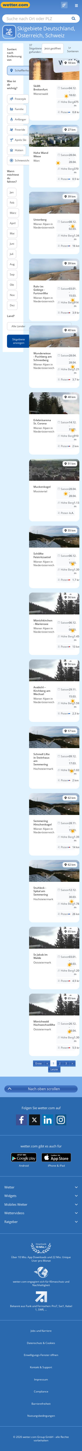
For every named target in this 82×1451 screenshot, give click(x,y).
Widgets (10, 1195)
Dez (12, 305)
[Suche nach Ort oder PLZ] (41, 18)
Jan (12, 192)
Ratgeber (11, 1221)
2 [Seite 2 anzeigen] (60, 1063)
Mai (12, 233)
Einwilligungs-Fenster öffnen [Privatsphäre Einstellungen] (41, 1355)
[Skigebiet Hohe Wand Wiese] (54, 156)
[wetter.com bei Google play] (24, 1160)
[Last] (54, 1069)
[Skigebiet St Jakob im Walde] (54, 958)
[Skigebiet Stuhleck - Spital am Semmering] (54, 891)
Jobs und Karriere (41, 1331)
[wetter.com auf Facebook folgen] (21, 1120)
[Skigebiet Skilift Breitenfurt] (54, 89)
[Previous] (47, 1063)
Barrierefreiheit (41, 1404)
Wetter (9, 1187)
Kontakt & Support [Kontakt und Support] (41, 1367)
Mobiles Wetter (15, 1204)
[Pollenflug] (64, 5)
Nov (12, 295)
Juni (12, 244)
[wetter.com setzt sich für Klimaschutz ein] (41, 1278)
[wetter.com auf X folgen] (34, 1121)
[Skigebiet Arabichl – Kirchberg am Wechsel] (54, 690)
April (13, 223)
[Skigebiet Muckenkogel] (54, 490)
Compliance (41, 1391)
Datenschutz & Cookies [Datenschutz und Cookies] (41, 1343)
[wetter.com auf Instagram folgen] (60, 1120)
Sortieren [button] (73, 49)
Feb (12, 202)
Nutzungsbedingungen (41, 1416)
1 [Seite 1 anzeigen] (53, 1063)
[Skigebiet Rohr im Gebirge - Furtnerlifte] (54, 290)
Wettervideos (14, 1213)
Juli (11, 254)
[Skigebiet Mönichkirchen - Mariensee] (54, 624)
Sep (12, 274)
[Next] (72, 1063)
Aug (12, 264)
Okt (12, 285)
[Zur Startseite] (17, 5)
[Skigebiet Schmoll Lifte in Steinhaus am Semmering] (54, 757)
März (13, 213)
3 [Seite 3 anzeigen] (66, 1063)
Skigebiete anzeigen (18, 341)
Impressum (41, 1379)
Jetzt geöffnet (53, 48)
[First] (38, 1063)
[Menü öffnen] (75, 5)
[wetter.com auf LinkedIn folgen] (47, 1120)
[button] (41, 1187)
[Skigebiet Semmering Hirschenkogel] (54, 824)
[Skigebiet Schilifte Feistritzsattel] (54, 557)
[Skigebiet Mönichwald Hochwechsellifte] (54, 1025)
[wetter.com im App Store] (56, 1160)
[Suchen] (72, 18)
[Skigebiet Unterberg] (54, 223)
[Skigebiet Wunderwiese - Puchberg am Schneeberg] (54, 356)
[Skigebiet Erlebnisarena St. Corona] (54, 423)
